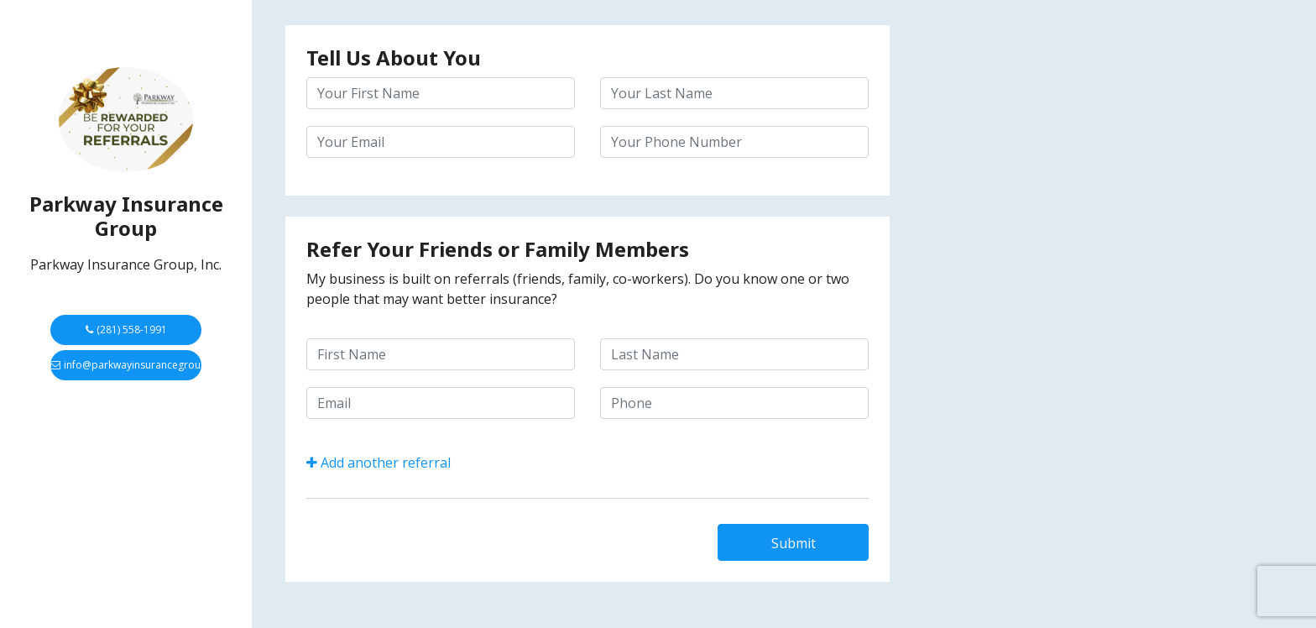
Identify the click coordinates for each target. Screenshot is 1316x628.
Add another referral (378, 462)
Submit (793, 543)
